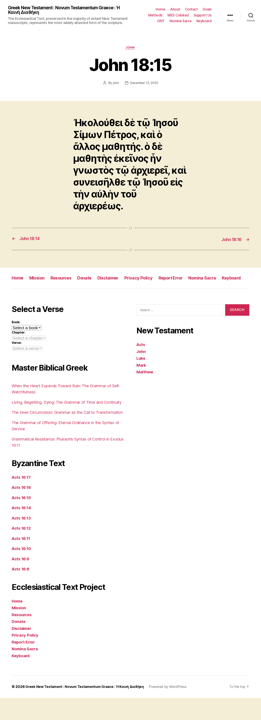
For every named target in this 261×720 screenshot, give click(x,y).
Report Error (186, 278)
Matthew (145, 381)
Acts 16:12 (22, 550)
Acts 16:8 (21, 591)
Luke (141, 367)
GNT (161, 21)
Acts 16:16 (22, 509)
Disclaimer (117, 278)
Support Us (203, 15)
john (115, 84)
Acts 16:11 (22, 560)
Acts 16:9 (21, 580)
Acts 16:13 (22, 540)
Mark (141, 374)
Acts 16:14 (22, 529)
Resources (66, 278)
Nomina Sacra (180, 21)
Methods (155, 15)
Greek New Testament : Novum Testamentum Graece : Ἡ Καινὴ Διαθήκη (69, 10)
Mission (39, 278)
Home (160, 10)
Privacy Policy (150, 278)
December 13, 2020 (144, 84)
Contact (191, 10)
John (130, 48)
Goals (207, 10)
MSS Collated (178, 15)
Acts (141, 354)
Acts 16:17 (22, 499)
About (175, 10)
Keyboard (204, 21)
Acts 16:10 (22, 570)
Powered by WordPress (172, 709)
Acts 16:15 (22, 519)
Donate (92, 278)
